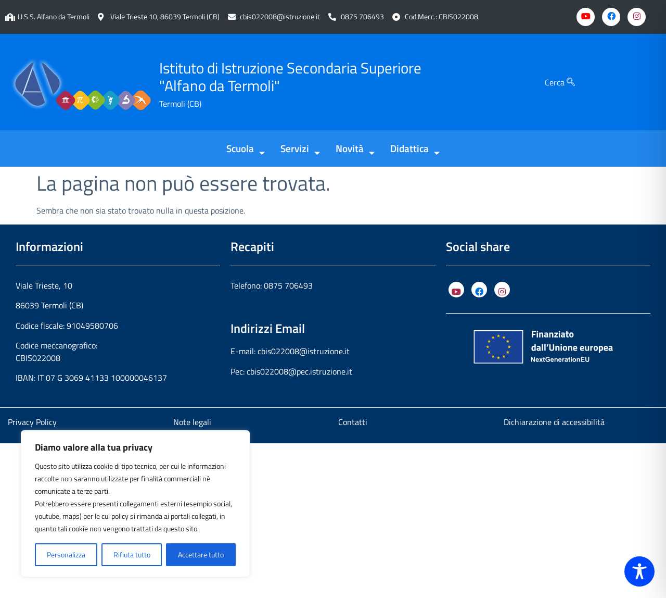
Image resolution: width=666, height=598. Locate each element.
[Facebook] (611, 17)
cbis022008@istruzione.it (280, 16)
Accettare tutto (201, 554)
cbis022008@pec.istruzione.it (299, 371)
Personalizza (66, 554)
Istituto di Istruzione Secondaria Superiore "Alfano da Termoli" (290, 76)
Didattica (415, 149)
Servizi (300, 149)
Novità (355, 149)
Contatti (352, 422)
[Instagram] (636, 17)
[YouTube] (456, 289)
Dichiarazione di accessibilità (554, 422)
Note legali (192, 422)
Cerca (560, 82)
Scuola (245, 149)
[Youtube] (586, 17)
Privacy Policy (32, 422)
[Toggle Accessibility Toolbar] (639, 571)
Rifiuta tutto (131, 554)
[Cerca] (571, 82)
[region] (135, 503)
